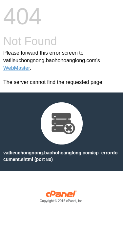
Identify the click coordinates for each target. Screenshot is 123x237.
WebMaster (16, 68)
